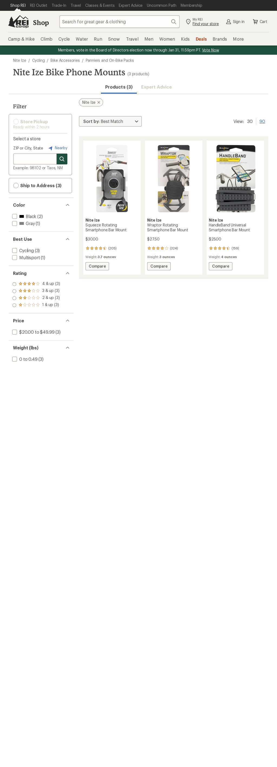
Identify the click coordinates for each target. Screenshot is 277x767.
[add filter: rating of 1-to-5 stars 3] (36, 305)
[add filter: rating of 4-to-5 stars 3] (36, 284)
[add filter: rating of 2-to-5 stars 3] (36, 298)
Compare (98, 267)
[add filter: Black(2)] (23, 216)
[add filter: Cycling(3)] (22, 250)
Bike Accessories (65, 60)
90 (262, 121)
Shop (41, 22)
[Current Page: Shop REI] (18, 5)
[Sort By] (110, 121)
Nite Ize (19, 60)
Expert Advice (156, 86)
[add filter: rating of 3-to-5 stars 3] (36, 291)
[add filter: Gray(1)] (23, 223)
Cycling (38, 60)
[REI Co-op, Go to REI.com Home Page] (18, 21)
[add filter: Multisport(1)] (25, 257)
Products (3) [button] (119, 86)
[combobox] (120, 21)
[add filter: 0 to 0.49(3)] (24, 359)
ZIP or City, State (28, 148)
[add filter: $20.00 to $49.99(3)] (32, 331)
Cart (259, 21)
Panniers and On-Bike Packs (110, 60)
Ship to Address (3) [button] (37, 185)
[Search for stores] (62, 159)
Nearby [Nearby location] (57, 148)
